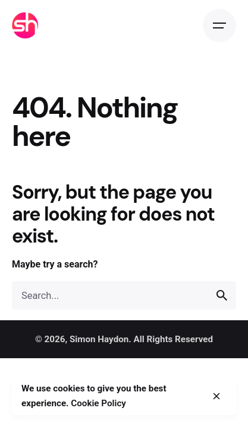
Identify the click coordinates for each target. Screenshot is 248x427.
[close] (216, 396)
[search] (222, 295)
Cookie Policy (98, 403)
